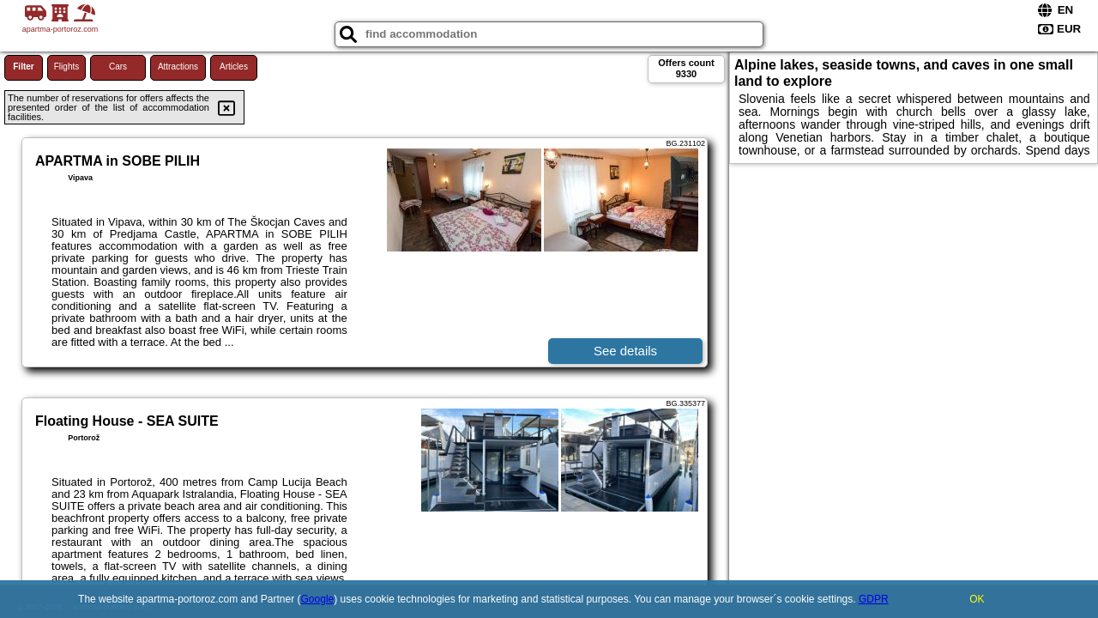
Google (318, 599)
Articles (234, 66)
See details (625, 350)
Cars (118, 66)
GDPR (874, 599)
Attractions (178, 66)
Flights (66, 66)
